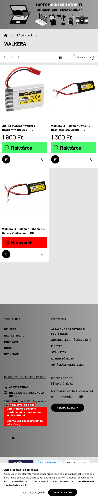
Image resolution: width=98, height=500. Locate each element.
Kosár (8, 348)
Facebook (5, 438)
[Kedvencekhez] (43, 159)
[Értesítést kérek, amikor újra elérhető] (6, 254)
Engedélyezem (62, 492)
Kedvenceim (13, 354)
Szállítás (58, 352)
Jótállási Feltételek (67, 364)
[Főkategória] (5, 35)
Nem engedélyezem (34, 492)
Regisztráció (14, 335)
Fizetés (56, 346)
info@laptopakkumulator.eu (27, 394)
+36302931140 (19, 387)
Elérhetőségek (62, 358)
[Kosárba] (6, 159)
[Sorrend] (83, 57)
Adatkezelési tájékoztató (71, 339)
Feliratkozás (67, 407)
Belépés (10, 329)
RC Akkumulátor (27, 35)
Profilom (11, 341)
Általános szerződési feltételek (68, 331)
